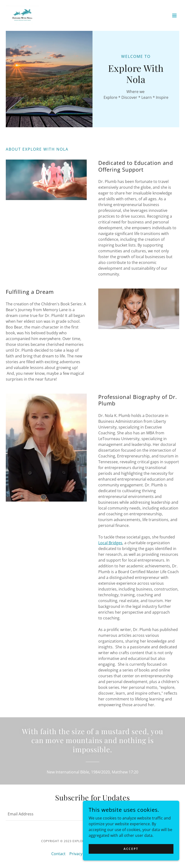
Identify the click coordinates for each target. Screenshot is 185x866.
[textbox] (72, 814)
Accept (131, 849)
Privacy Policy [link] (81, 853)
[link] (22, 15)
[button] (174, 15)
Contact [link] (58, 853)
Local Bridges (110, 542)
